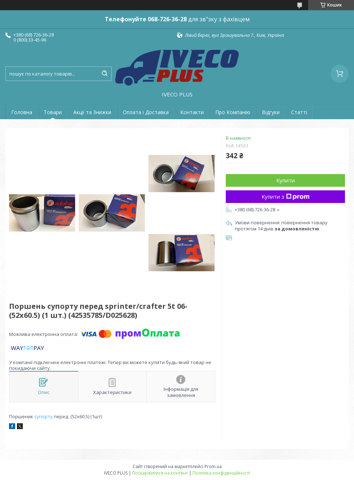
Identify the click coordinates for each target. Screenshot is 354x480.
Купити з (286, 196)
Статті (299, 112)
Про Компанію (232, 112)
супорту (43, 416)
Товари (53, 112)
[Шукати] (104, 73)
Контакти (192, 112)
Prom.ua (213, 466)
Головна (21, 112)
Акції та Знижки (92, 112)
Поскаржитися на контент (160, 473)
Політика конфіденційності (221, 473)
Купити (285, 180)
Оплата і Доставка (146, 112)
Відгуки (271, 112)
